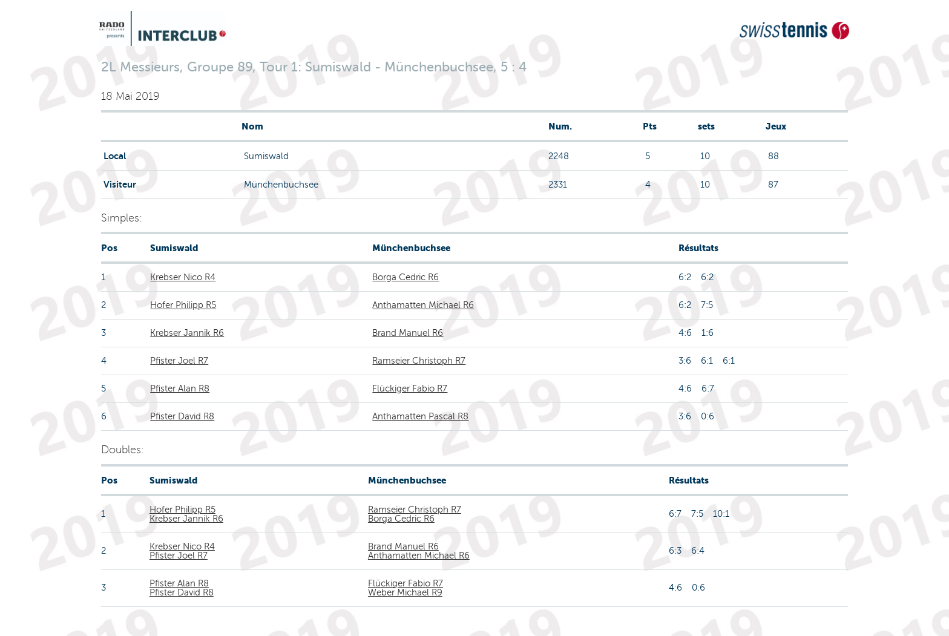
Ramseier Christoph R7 (418, 361)
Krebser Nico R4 (182, 277)
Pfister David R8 (182, 416)
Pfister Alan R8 (179, 388)
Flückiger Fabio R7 (409, 388)
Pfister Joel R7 (179, 361)
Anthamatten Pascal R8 (420, 416)
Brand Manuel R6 (407, 333)
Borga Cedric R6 (405, 277)
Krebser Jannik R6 (187, 333)
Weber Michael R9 (405, 592)
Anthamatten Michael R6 (423, 305)
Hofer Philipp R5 (183, 305)
